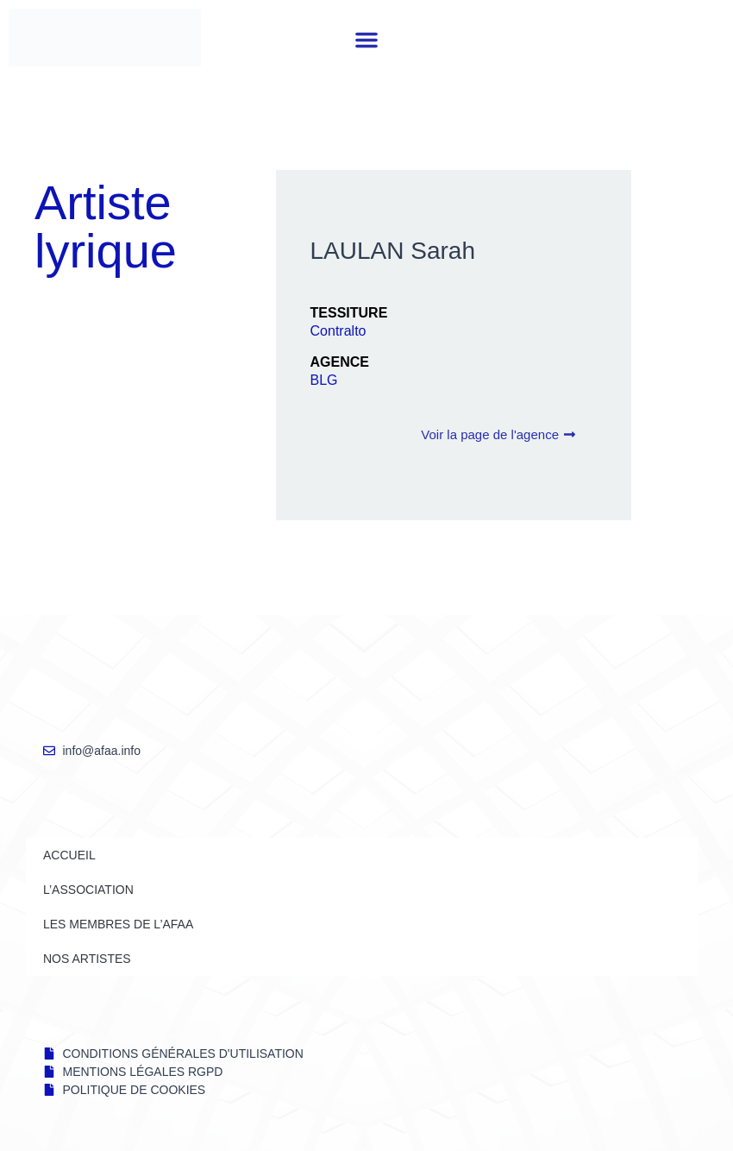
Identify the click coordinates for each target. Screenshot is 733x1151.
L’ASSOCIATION (88, 889)
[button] (366, 40)
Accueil (69, 855)
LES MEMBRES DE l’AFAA (118, 924)
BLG (324, 380)
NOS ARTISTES (87, 958)
